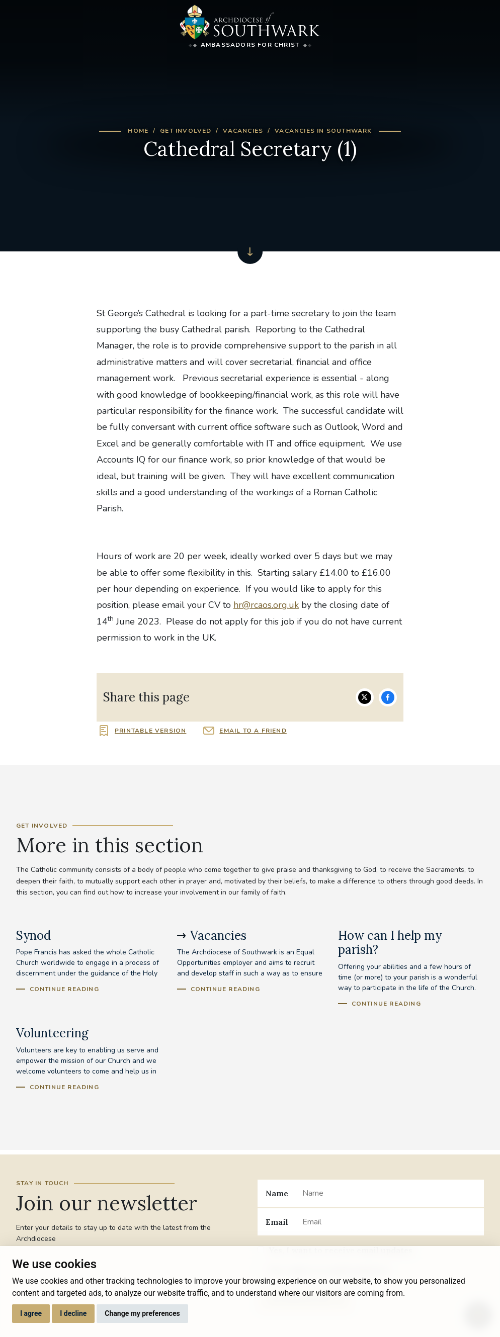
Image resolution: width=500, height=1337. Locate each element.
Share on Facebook (388, 697)
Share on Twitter (365, 697)
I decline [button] (73, 1313)
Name (277, 1193)
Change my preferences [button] (142, 1313)
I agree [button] (31, 1313)
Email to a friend (252, 731)
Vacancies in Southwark (323, 131)
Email (277, 1222)
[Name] (389, 1193)
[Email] (389, 1221)
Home (138, 131)
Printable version (150, 731)
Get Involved (185, 131)
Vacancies (243, 131)
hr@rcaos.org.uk (266, 605)
